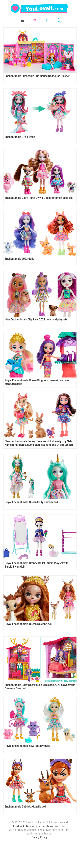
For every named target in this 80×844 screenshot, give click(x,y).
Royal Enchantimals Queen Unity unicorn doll (31, 502)
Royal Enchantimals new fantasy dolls (27, 746)
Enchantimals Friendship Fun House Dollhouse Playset (37, 76)
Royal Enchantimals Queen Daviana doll (28, 624)
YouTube (60, 826)
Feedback (18, 826)
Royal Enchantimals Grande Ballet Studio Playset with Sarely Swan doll (36, 564)
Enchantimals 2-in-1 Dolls (20, 137)
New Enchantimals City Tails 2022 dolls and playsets (36, 319)
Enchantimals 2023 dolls (19, 259)
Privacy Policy (39, 837)
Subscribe (34, 20)
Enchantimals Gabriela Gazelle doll (25, 806)
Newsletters (33, 826)
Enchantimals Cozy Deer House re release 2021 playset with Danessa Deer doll (40, 686)
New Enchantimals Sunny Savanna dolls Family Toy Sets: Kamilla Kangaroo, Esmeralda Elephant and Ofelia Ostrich (39, 443)
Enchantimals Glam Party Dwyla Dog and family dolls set (38, 198)
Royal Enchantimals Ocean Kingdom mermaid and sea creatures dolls (37, 382)
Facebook (46, 20)
